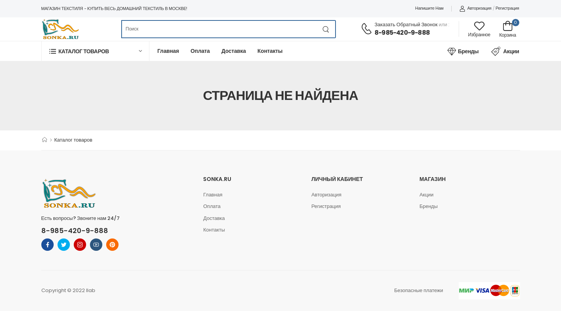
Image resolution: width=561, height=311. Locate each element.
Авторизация (475, 8)
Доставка (233, 51)
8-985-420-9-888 (402, 32)
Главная (168, 51)
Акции (505, 51)
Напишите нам (429, 8)
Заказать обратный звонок (406, 24)
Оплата (200, 51)
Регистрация (507, 8)
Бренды (462, 51)
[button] (95, 51)
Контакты (270, 51)
